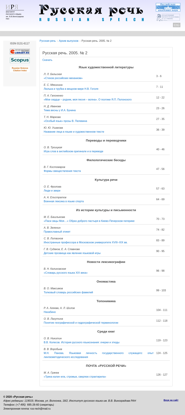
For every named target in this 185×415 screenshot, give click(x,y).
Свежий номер (70, 33)
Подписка (159, 33)
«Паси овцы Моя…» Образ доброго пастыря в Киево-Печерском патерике (89, 221)
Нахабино (50, 312)
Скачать (47, 60)
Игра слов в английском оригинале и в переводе (73, 151)
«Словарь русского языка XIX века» (66, 272)
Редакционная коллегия (130, 33)
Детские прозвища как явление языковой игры (72, 253)
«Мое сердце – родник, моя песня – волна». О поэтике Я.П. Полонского (88, 99)
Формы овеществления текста (62, 171)
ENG (177, 25)
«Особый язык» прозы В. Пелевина (65, 121)
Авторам (48, 33)
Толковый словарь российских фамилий (68, 292)
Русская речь (48, 40)
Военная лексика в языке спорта (64, 201)
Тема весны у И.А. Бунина (60, 110)
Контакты (30, 33)
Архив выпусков (97, 33)
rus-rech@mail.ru (40, 408)
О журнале (10, 33)
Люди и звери (52, 190)
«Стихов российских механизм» (63, 78)
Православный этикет (57, 231)
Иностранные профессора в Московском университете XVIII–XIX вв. (86, 242)
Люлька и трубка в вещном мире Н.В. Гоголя (71, 88)
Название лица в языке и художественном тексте (74, 131)
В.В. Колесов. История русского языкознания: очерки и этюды (81, 342)
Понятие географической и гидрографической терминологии (81, 322)
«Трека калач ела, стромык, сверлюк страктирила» (75, 376)
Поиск (176, 33)
